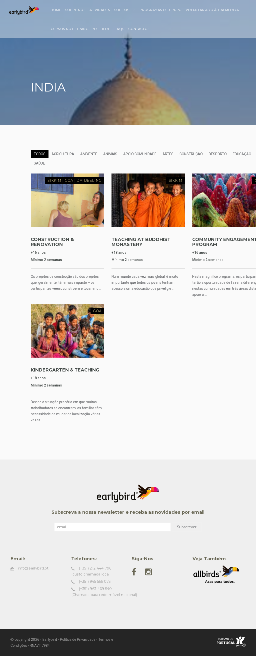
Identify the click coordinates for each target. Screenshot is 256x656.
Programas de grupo (161, 10)
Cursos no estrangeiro (74, 29)
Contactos (139, 29)
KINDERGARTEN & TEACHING (65, 370)
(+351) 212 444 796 (95, 568)
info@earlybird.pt (33, 568)
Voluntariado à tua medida (212, 10)
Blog (106, 29)
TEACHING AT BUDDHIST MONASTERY (141, 242)
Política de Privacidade (78, 640)
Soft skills (125, 10)
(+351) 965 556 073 (95, 581)
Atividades (100, 10)
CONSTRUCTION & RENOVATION (52, 242)
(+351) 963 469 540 (95, 588)
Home (56, 10)
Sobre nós (75, 10)
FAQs (119, 29)
